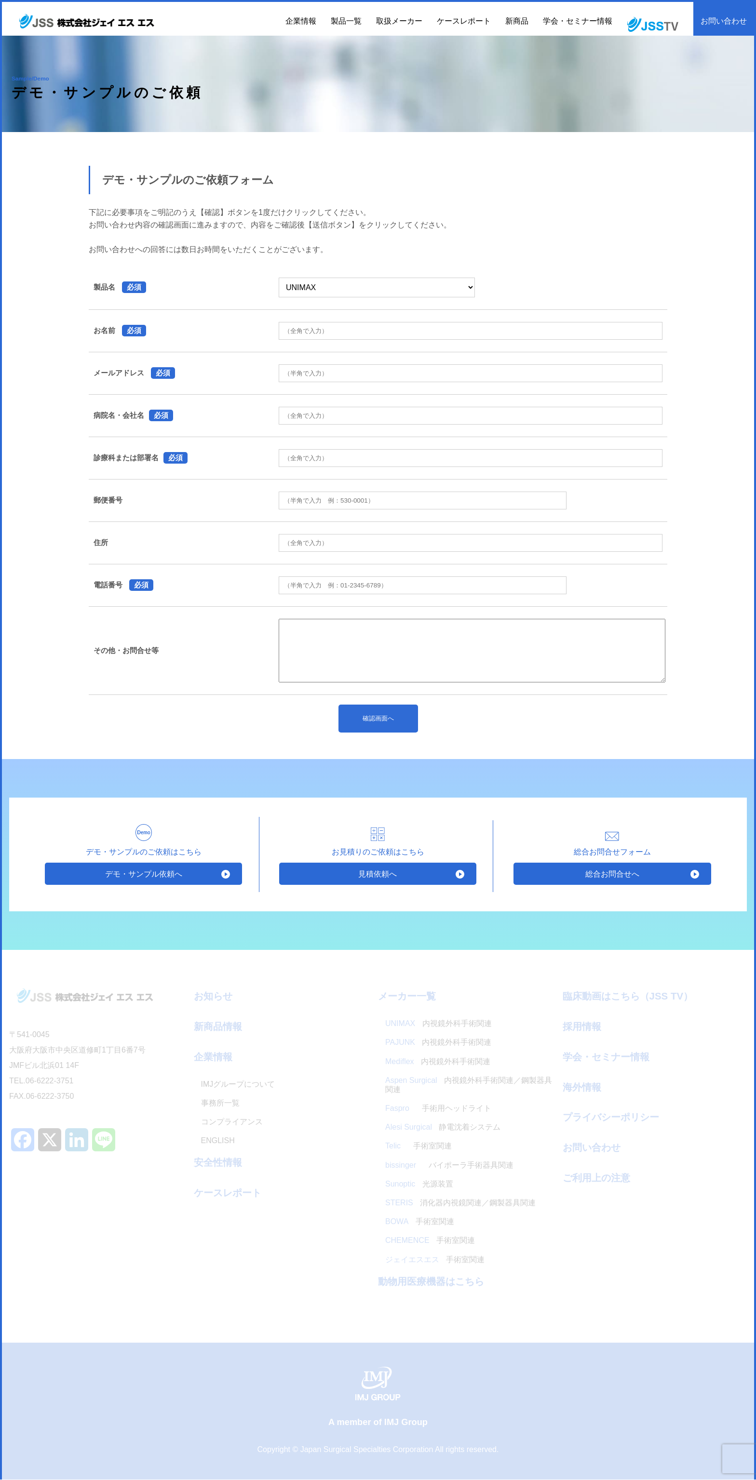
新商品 (516, 21)
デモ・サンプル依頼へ (144, 873)
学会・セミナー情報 (577, 21)
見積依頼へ (377, 873)
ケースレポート (464, 21)
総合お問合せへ (612, 873)
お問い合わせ (724, 21)
